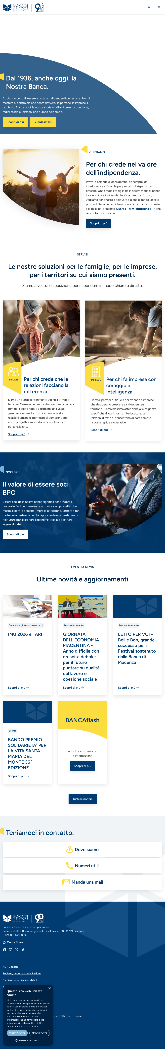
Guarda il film (43, 122)
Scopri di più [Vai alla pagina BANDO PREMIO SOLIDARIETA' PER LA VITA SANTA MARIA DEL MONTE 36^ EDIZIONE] (16, 776)
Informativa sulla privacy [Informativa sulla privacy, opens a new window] (26, 1026)
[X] (17, 950)
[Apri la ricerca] (150, 7)
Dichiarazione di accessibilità (20, 980)
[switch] (162, 131)
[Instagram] (11, 950)
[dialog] (28, 1015)
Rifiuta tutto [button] (39, 1033)
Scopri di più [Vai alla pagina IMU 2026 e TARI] (16, 687)
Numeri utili (87, 865)
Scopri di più (15, 122)
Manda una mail (87, 882)
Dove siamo (87, 849)
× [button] (49, 988)
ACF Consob (10, 966)
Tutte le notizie (83, 799)
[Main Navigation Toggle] (159, 7)
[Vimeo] (23, 950)
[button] (28, 1040)
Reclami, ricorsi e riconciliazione (22, 973)
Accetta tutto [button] (17, 1033)
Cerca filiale (15, 942)
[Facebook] (5, 950)
